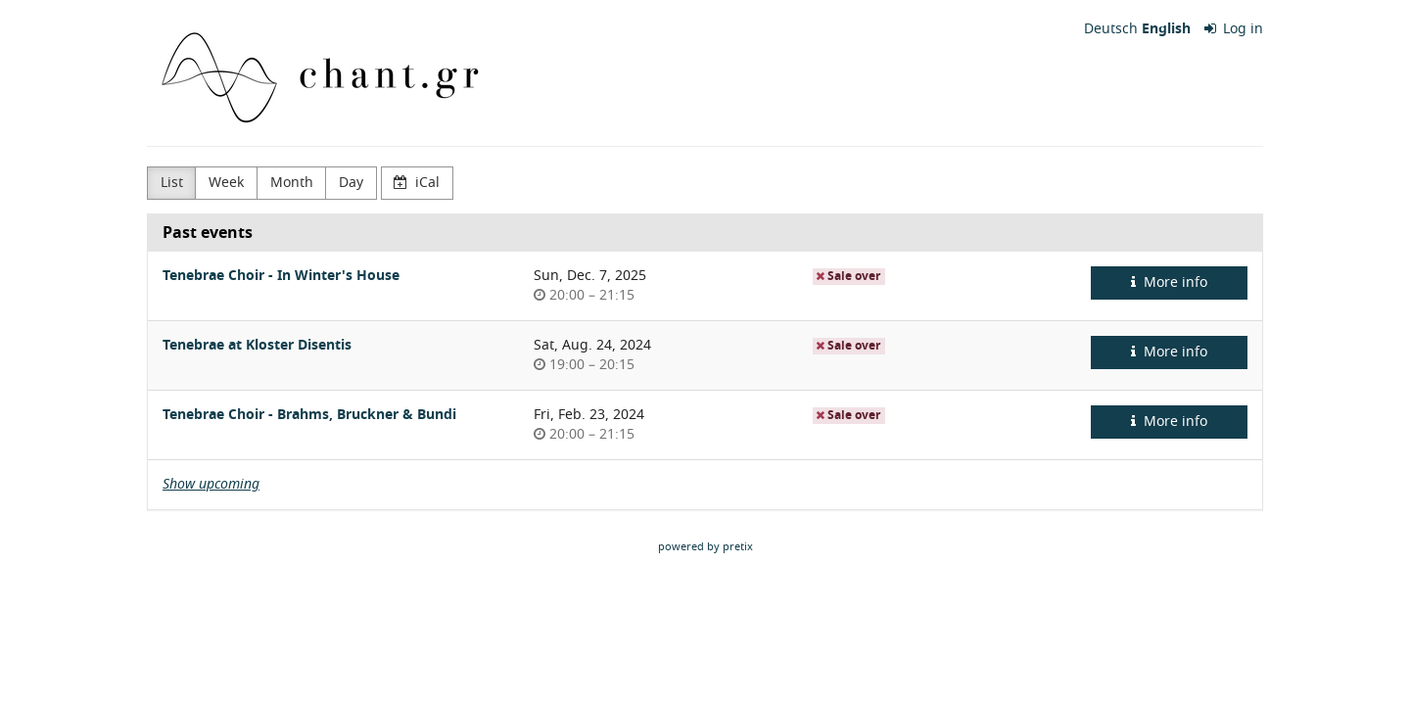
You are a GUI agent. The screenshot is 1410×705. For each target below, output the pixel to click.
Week (226, 182)
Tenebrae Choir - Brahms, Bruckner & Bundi (309, 414)
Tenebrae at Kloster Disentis (257, 345)
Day (351, 182)
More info (1169, 282)
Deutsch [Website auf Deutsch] (1111, 29)
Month (291, 182)
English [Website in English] (1166, 29)
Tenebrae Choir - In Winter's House (281, 275)
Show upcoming (211, 484)
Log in (1234, 29)
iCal (417, 182)
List (172, 182)
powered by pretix (705, 546)
